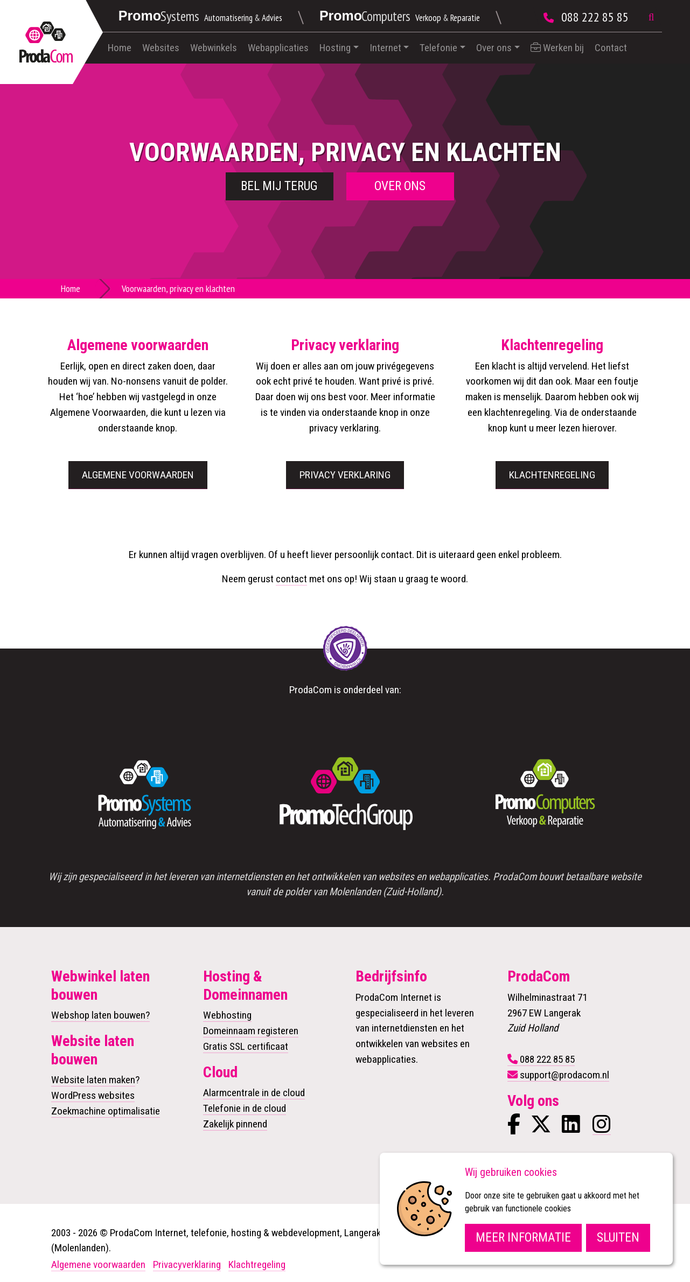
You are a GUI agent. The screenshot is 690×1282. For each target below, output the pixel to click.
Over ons (494, 47)
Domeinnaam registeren (250, 1031)
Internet (385, 47)
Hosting (335, 47)
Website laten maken (93, 1080)
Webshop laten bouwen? (100, 1015)
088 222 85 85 (595, 17)
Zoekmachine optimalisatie (105, 1111)
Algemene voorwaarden (138, 475)
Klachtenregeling (552, 475)
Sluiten (618, 1237)
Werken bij (557, 47)
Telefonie (438, 47)
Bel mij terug (279, 186)
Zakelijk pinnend (235, 1124)
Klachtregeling (256, 1264)
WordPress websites (93, 1095)
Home (119, 47)
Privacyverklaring (187, 1264)
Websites (160, 47)
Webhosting (227, 1015)
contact (291, 579)
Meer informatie (523, 1237)
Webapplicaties (278, 47)
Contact (611, 47)
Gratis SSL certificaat (245, 1046)
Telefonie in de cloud (244, 1108)
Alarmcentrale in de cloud (254, 1092)
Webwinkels (213, 47)
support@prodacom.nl (564, 1075)
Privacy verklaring (345, 475)
